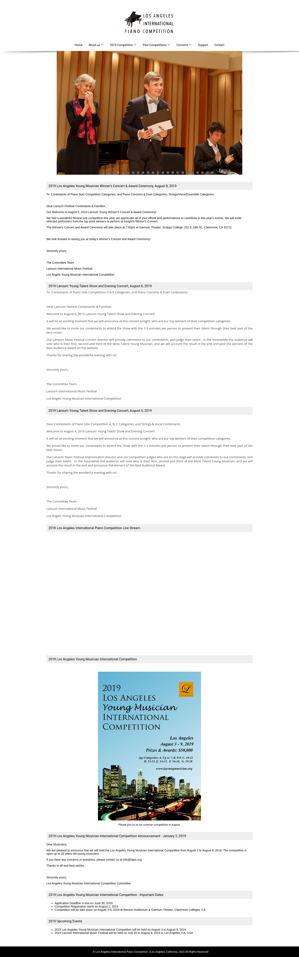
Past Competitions (156, 45)
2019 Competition (123, 45)
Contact (219, 45)
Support (203, 45)
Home (78, 45)
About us (95, 45)
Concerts (184, 45)
